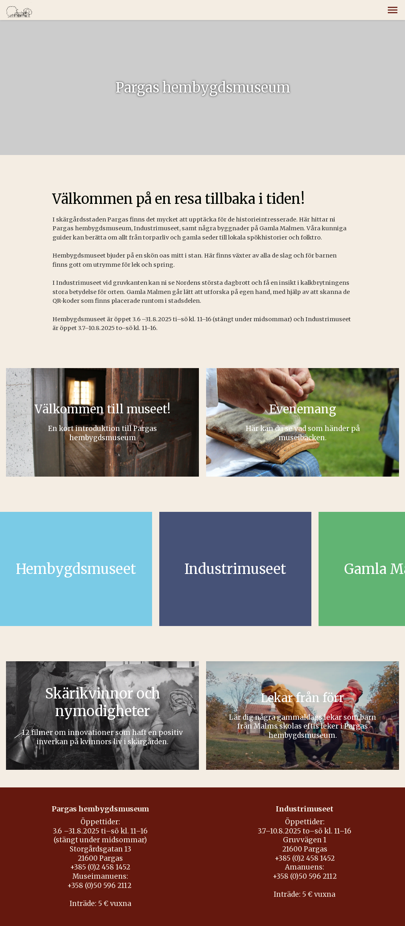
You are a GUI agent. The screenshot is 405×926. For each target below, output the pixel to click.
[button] (392, 10)
